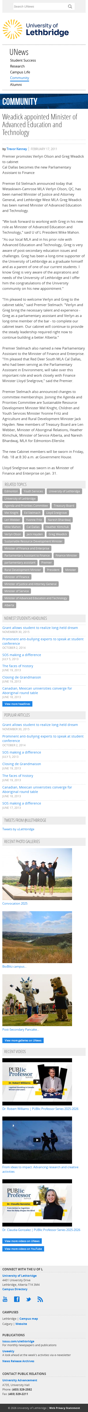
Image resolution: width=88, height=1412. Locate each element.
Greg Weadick (58, 534)
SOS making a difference (21, 655)
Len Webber (12, 520)
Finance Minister (66, 555)
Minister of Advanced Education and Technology (35, 598)
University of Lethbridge (64, 491)
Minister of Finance (16, 577)
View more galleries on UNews (23, 1040)
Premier (46, 562)
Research (17, 66)
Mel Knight (11, 512)
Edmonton (11, 491)
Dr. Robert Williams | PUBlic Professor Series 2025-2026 (40, 1109)
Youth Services (33, 491)
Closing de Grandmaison (21, 677)
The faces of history (17, 666)
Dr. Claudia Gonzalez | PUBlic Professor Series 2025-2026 (41, 1230)
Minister (70, 570)
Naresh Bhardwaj (59, 520)
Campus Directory (14, 1289)
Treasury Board (64, 505)
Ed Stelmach (32, 512)
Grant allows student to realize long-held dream (40, 627)
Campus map (28, 1318)
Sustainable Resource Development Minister (33, 541)
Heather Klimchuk (57, 527)
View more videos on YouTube (23, 1249)
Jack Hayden (35, 534)
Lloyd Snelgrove (56, 512)
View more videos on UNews (22, 1241)
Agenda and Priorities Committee (26, 505)
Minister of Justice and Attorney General (30, 584)
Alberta (9, 605)
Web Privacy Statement (64, 1408)
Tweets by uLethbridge (18, 829)
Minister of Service (16, 591)
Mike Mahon (12, 527)
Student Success (23, 61)
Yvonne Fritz (34, 520)
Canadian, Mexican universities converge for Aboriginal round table (37, 690)
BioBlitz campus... (14, 966)
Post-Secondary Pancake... (20, 1029)
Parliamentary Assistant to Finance (27, 555)
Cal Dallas (33, 527)
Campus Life (20, 72)
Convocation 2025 (14, 903)
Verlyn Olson (12, 534)
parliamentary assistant (19, 562)
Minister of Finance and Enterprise (26, 548)
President (53, 570)
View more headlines (17, 704)
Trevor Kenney (17, 149)
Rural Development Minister (22, 570)
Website (21, 1324)
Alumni (16, 85)
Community (19, 78)
